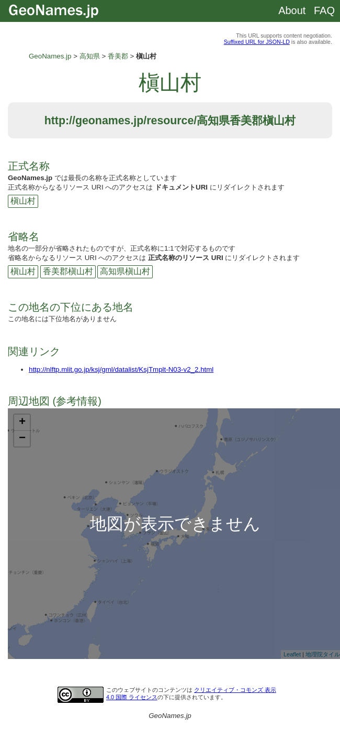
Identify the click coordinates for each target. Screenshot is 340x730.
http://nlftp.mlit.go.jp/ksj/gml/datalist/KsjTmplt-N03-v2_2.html (121, 369)
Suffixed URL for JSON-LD (257, 42)
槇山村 (23, 200)
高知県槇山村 (125, 271)
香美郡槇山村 (68, 271)
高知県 (90, 56)
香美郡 (118, 56)
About (291, 10)
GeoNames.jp (50, 56)
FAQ (324, 10)
